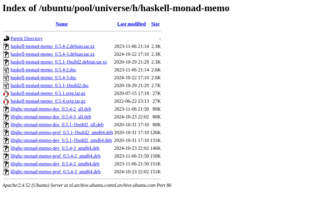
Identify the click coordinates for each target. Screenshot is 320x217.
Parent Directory (27, 38)
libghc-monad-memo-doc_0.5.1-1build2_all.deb (57, 124)
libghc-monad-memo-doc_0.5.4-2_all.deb (51, 109)
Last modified (131, 24)
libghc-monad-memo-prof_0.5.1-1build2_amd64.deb (62, 132)
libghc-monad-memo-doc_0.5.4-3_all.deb (51, 116)
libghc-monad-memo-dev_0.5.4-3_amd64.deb (55, 148)
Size (155, 24)
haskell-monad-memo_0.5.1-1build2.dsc (50, 85)
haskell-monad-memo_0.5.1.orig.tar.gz (48, 93)
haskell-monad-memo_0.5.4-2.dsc (43, 69)
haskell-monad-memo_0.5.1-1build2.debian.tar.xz (59, 61)
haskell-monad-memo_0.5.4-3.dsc (43, 77)
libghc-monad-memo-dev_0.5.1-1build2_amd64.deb (61, 140)
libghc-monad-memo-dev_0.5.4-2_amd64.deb (55, 163)
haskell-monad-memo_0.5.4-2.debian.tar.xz (53, 46)
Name (62, 24)
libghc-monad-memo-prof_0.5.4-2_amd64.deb (56, 156)
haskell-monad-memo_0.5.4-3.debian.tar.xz (53, 54)
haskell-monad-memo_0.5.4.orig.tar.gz (48, 101)
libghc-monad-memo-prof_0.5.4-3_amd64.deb (56, 171)
